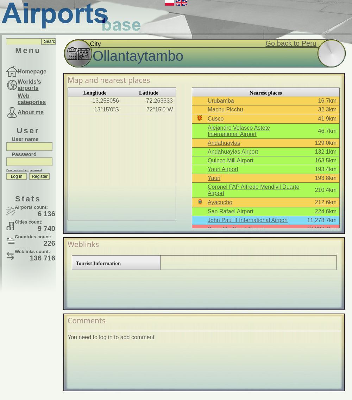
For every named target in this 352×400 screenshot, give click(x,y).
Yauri (214, 178)
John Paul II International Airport (248, 220)
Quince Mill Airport (230, 160)
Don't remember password (24, 170)
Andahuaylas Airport (233, 152)
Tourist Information (98, 263)
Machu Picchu (225, 109)
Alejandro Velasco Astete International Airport (239, 131)
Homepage (32, 72)
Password (24, 154)
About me (31, 112)
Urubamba (221, 101)
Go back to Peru (290, 43)
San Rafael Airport (230, 211)
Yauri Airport (223, 169)
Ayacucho (220, 202)
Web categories (32, 99)
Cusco (216, 119)
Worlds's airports (29, 85)
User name (25, 139)
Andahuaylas (224, 143)
